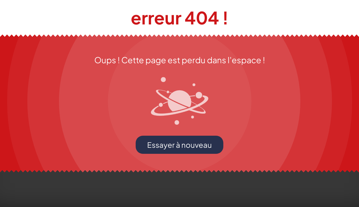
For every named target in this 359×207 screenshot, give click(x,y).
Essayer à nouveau (179, 145)
